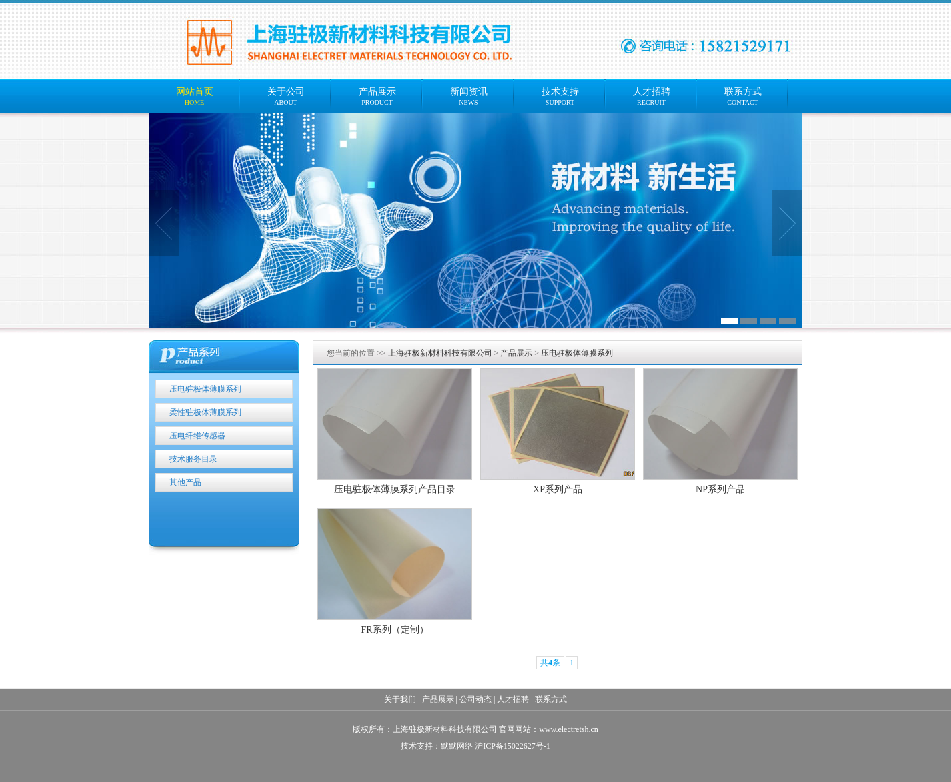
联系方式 (551, 699)
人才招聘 (513, 699)
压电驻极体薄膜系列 (205, 389)
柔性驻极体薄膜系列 (205, 412)
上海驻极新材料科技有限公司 (440, 353)
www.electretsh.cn (568, 729)
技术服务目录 (193, 459)
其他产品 (185, 482)
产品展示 (516, 353)
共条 (550, 662)
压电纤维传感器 (197, 435)
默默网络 (457, 746)
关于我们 (400, 699)
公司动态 (475, 699)
